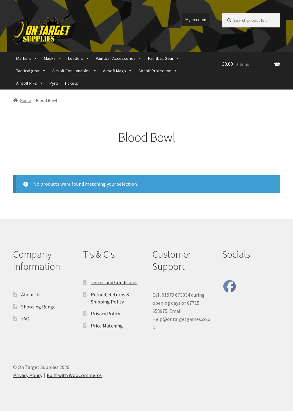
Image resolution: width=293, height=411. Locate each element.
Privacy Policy (105, 313)
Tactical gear (31, 71)
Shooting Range (38, 306)
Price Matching (107, 326)
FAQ (25, 318)
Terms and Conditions (114, 282)
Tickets (71, 83)
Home (25, 100)
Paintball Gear (164, 58)
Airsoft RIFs (29, 83)
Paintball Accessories (119, 58)
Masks (53, 58)
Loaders (79, 58)
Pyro (53, 83)
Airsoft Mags (117, 71)
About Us (30, 294)
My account (196, 19)
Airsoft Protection (158, 71)
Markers (27, 58)
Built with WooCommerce (74, 375)
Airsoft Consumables (74, 71)
